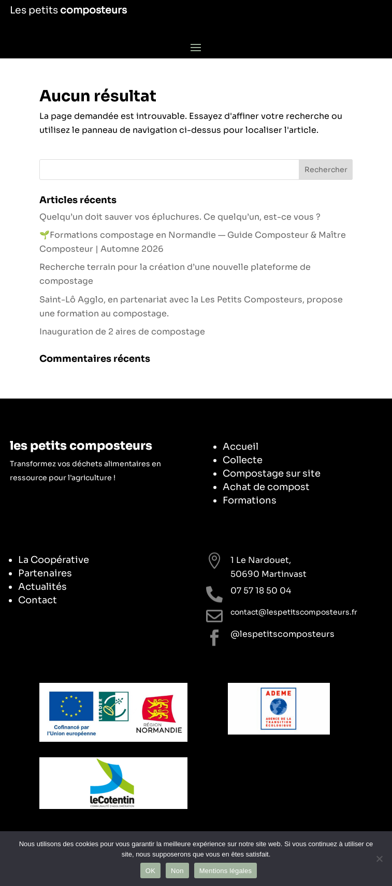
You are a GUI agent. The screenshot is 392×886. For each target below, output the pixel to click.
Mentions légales (225, 871)
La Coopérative (53, 560)
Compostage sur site (272, 473)
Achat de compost (266, 487)
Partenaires (45, 573)
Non (177, 871)
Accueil (240, 446)
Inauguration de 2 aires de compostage (122, 331)
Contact (37, 600)
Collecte (243, 460)
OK (150, 871)
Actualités (42, 586)
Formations (250, 500)
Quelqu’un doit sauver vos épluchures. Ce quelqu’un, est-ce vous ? (180, 216)
